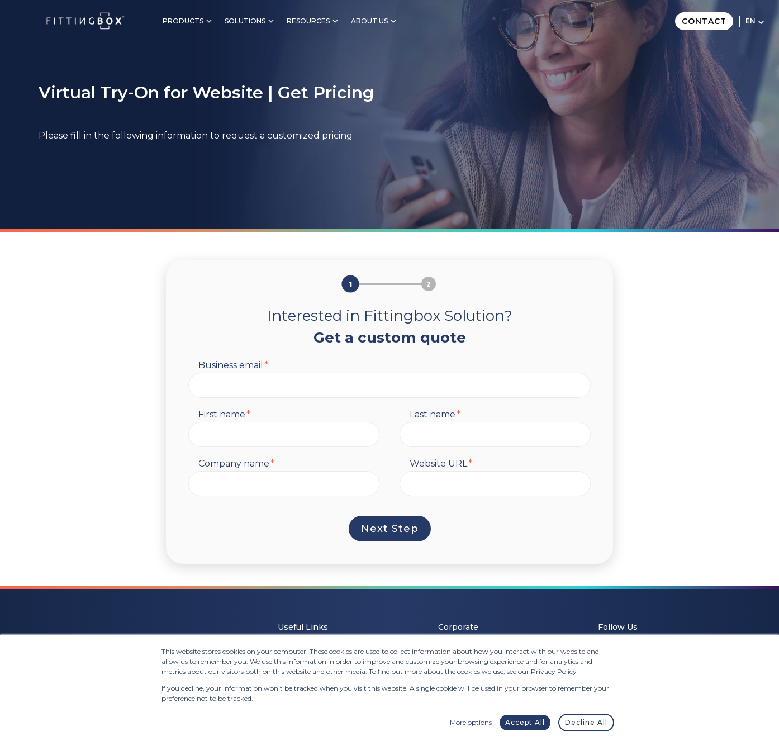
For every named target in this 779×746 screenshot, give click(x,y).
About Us (369, 21)
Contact (704, 21)
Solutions (245, 21)
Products (183, 21)
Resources (308, 21)
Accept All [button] (525, 722)
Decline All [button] (586, 722)
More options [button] (471, 722)
